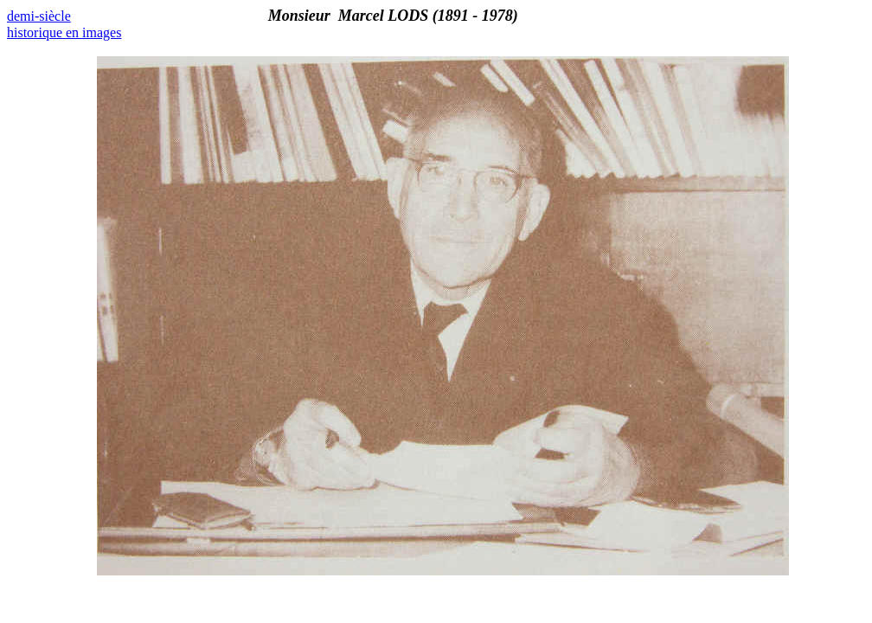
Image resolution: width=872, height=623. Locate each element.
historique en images (64, 32)
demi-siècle (39, 16)
